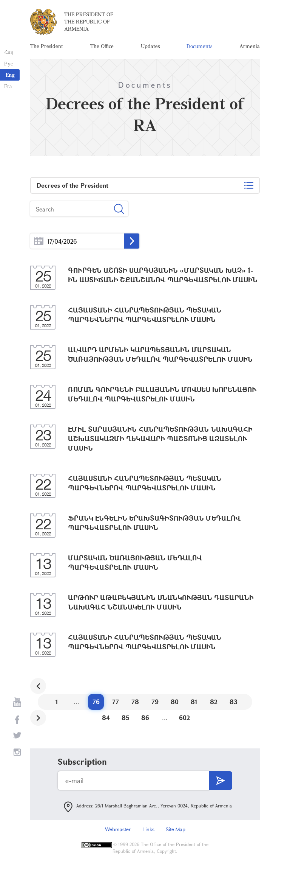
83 (234, 704)
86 (145, 719)
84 (106, 719)
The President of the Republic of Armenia (88, 22)
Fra (8, 86)
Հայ (8, 52)
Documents (199, 47)
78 (135, 704)
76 (96, 704)
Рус (8, 63)
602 (184, 719)
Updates (150, 47)
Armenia (249, 47)
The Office (102, 47)
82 (214, 704)
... (38, 243)
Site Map (175, 831)
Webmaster (118, 831)
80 (175, 704)
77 (115, 704)
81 (194, 704)
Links (148, 831)
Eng (10, 74)
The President (46, 47)
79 (155, 704)
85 (126, 719)
